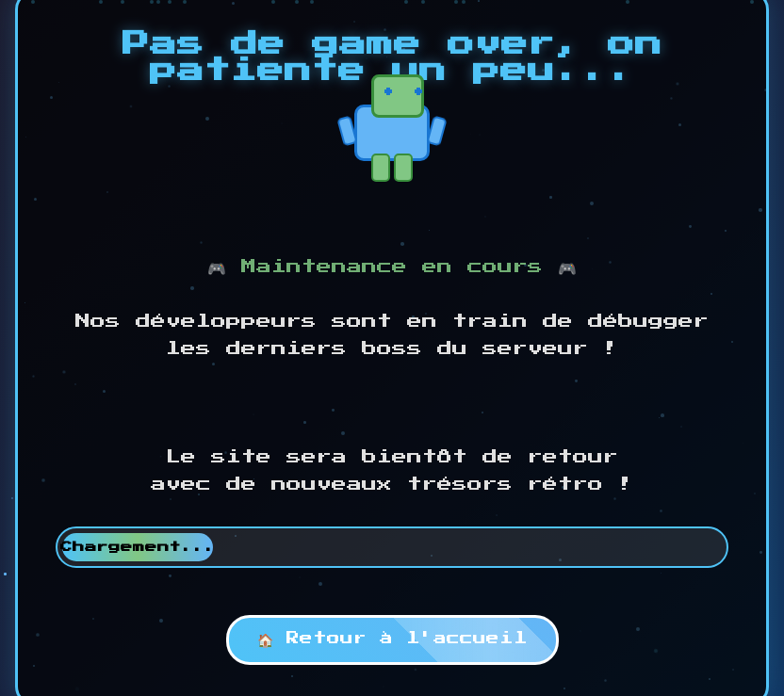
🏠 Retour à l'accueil (392, 638)
